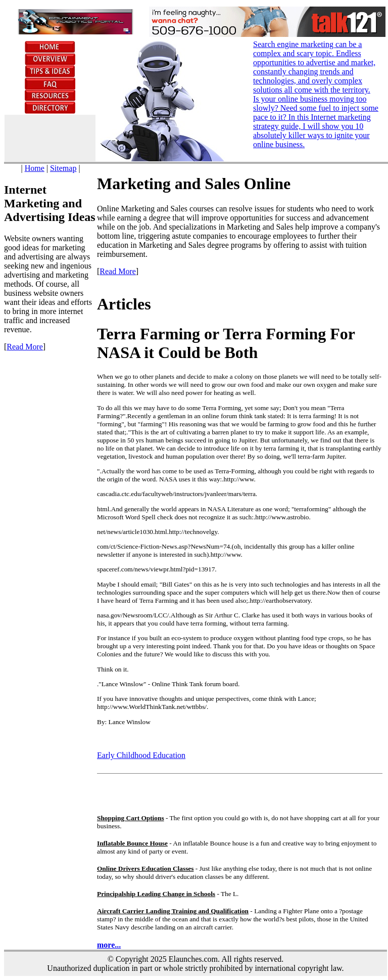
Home (34, 168)
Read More (25, 346)
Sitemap (63, 168)
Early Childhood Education (141, 755)
